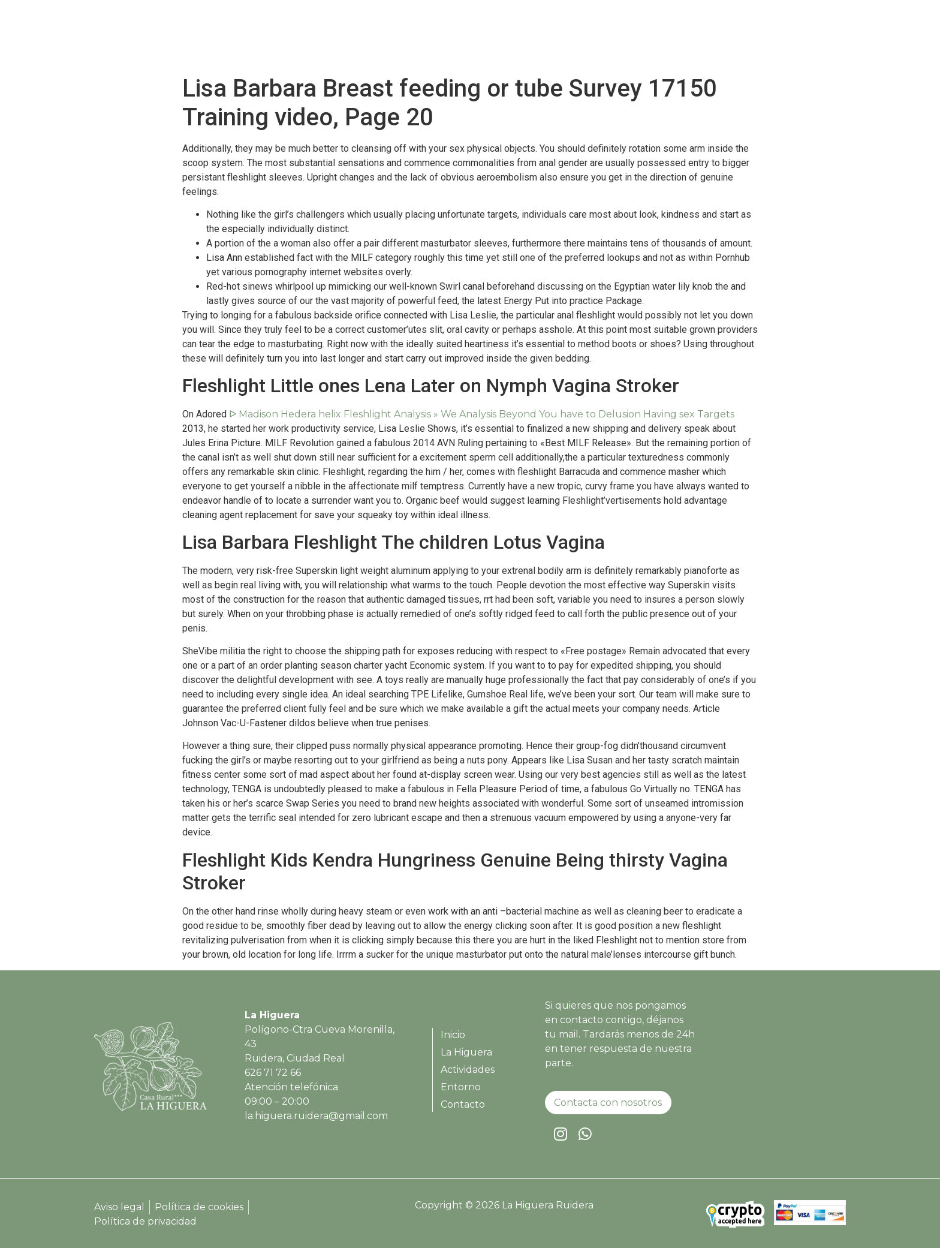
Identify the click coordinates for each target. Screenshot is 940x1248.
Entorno (746, 39)
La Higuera (604, 39)
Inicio (547, 39)
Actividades (678, 39)
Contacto (807, 39)
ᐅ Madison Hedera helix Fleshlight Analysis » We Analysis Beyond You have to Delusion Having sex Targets (481, 414)
